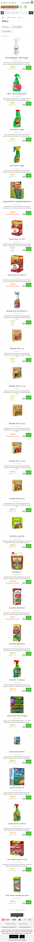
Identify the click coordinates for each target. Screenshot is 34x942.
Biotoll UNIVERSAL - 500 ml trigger (17, 58)
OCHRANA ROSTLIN (11, 17)
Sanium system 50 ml (17, 788)
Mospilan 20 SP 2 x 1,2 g (17, 386)
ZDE (24, 940)
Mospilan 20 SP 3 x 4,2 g (17, 461)
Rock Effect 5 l (17, 572)
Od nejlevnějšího (16, 27)
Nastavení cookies (11, 924)
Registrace (5, 3)
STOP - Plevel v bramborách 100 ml (17, 895)
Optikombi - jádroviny (17, 536)
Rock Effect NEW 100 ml (17, 608)
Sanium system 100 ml (17, 752)
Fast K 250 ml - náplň (17, 130)
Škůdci (19, 17)
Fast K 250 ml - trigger (17, 166)
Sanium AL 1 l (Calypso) (17, 680)
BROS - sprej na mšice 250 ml (17, 94)
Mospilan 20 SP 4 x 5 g (17, 499)
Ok (22, 936)
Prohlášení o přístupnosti (9, 927)
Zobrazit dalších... (17, 915)
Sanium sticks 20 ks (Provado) (17, 716)
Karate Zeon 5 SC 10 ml (17, 239)
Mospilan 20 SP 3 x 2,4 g (17, 423)
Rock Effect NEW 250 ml (17, 644)
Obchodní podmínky (24, 927)
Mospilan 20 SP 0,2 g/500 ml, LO (17, 311)
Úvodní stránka (2, 18)
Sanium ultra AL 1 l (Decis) (17, 824)
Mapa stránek (23, 924)
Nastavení (14, 936)
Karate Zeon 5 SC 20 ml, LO (17, 275)
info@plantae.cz (25, 7)
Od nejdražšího (7, 31)
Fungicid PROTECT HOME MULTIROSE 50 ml (17, 202)
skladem (5, 36)
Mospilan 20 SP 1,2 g (17, 348)
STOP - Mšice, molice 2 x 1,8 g (17, 859)
